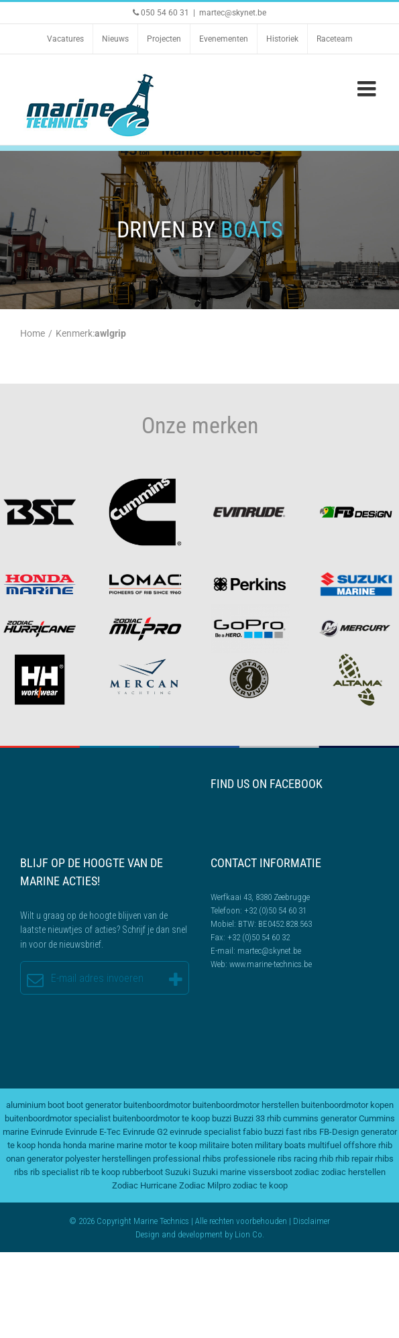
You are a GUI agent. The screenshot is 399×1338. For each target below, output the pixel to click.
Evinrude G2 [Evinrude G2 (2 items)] (145, 1132)
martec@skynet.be (232, 12)
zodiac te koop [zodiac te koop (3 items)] (260, 1185)
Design (147, 1234)
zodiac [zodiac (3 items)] (306, 1172)
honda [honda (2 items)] (49, 1145)
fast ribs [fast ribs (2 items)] (301, 1132)
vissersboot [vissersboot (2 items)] (270, 1172)
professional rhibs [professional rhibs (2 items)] (187, 1159)
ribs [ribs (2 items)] (21, 1172)
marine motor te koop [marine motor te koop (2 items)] (157, 1145)
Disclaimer (311, 1221)
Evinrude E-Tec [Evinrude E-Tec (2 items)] (93, 1132)
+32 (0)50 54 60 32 (258, 937)
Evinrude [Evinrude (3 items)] (47, 1132)
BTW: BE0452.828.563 (275, 924)
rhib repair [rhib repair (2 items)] (354, 1159)
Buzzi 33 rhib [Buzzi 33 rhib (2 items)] (257, 1118)
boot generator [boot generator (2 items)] (93, 1105)
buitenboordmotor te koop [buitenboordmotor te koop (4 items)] (161, 1118)
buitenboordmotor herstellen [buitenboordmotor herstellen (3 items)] (245, 1105)
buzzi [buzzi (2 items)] (221, 1118)
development (200, 1234)
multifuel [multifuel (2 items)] (324, 1145)
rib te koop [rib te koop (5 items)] (100, 1172)
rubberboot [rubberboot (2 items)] (142, 1172)
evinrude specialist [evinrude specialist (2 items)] (205, 1132)
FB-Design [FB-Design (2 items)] (339, 1132)
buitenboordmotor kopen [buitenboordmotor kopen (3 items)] (347, 1105)
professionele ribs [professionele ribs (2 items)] (257, 1159)
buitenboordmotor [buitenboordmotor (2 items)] (156, 1105)
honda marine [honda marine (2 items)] (89, 1145)
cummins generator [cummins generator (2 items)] (320, 1118)
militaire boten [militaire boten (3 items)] (226, 1145)
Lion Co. (249, 1234)
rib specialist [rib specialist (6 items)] (54, 1172)
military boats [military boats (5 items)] (280, 1145)
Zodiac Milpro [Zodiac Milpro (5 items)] (205, 1185)
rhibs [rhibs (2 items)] (384, 1159)
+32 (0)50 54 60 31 (275, 910)
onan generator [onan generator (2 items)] (34, 1159)
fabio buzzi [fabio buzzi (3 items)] (263, 1132)
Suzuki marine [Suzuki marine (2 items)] (219, 1172)
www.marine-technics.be (270, 964)
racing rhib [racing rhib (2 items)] (313, 1159)
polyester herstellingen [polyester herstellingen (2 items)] (108, 1159)
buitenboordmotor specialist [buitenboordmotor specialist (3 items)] (58, 1118)
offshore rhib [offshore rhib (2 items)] (367, 1145)
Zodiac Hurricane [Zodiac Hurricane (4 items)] (144, 1185)
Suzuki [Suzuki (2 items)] (177, 1172)
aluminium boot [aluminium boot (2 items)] (35, 1105)
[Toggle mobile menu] (368, 88)
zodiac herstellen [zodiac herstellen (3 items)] (353, 1172)
